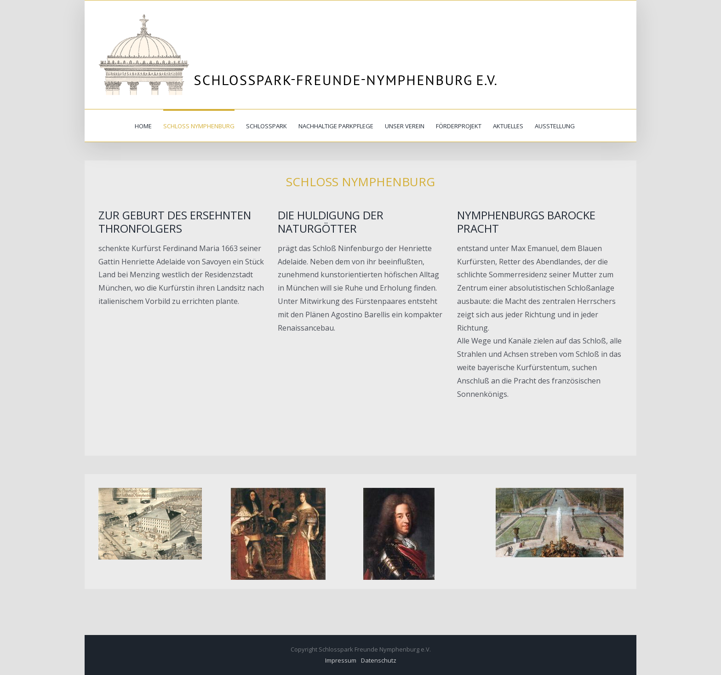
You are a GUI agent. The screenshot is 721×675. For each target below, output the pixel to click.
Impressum (340, 660)
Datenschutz (378, 660)
